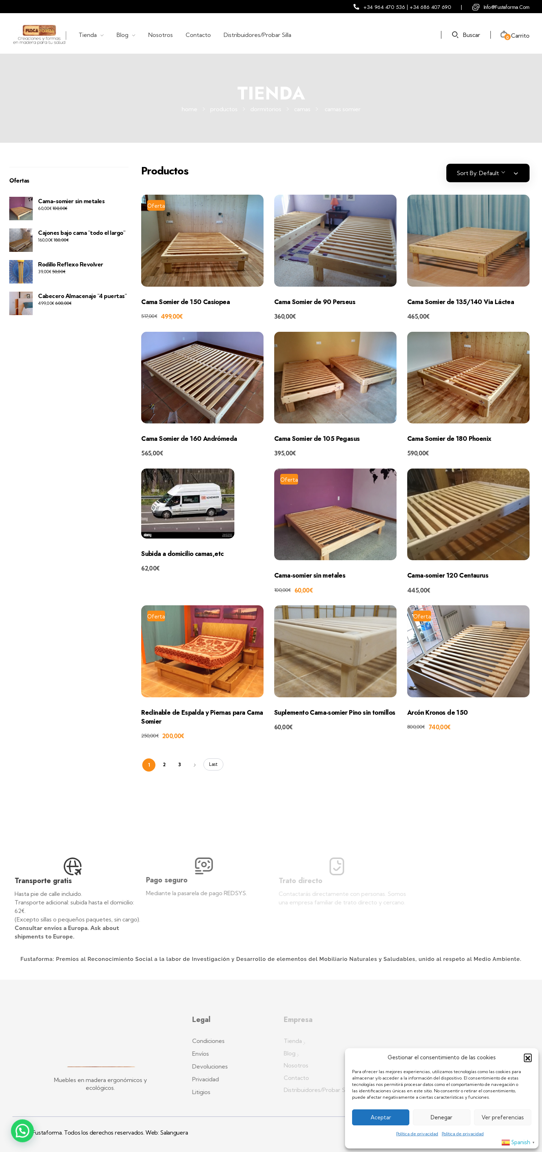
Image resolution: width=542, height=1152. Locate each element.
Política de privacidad (417, 1133)
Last (213, 764)
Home (189, 109)
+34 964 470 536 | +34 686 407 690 (407, 7)
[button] (527, 1057)
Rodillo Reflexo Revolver (70, 264)
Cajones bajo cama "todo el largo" (81, 232)
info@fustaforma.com (507, 7)
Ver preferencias (503, 1117)
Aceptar (381, 1117)
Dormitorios (265, 109)
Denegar (441, 1117)
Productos (224, 109)
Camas (302, 109)
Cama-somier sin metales (71, 201)
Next (194, 765)
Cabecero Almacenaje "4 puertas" (82, 295)
